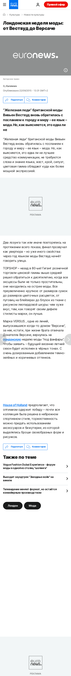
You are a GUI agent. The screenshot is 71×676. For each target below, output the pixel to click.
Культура (14, 15)
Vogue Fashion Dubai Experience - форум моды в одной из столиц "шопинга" (29, 466)
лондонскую (12, 339)
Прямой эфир (56, 4)
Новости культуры (34, 15)
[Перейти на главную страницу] (13, 4)
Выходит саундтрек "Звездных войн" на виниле (28, 478)
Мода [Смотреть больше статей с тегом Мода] (32, 505)
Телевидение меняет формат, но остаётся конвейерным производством (30, 491)
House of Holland (15, 405)
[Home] (4, 14)
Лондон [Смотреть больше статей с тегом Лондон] (13, 505)
